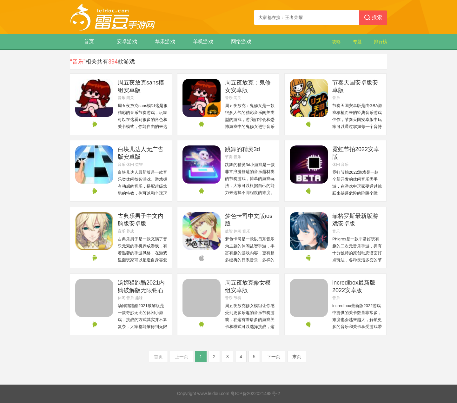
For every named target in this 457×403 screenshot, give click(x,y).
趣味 (139, 298)
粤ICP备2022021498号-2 (255, 393)
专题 (357, 41)
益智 (139, 164)
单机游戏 (203, 41)
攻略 (336, 41)
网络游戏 (241, 41)
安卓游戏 (127, 41)
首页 (89, 41)
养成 (130, 231)
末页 (296, 356)
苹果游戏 (165, 41)
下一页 (273, 356)
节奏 (229, 157)
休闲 (130, 164)
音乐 (121, 98)
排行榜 (380, 41)
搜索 (373, 18)
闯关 (130, 98)
